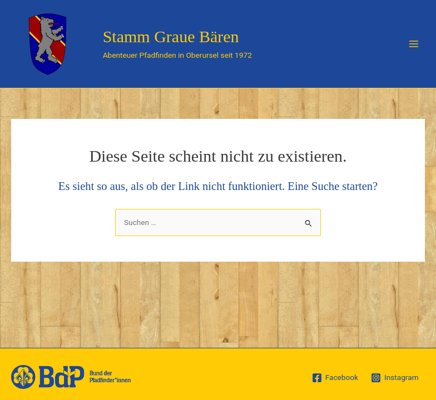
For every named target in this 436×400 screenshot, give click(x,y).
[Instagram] (395, 378)
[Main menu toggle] (414, 44)
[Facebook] (335, 378)
